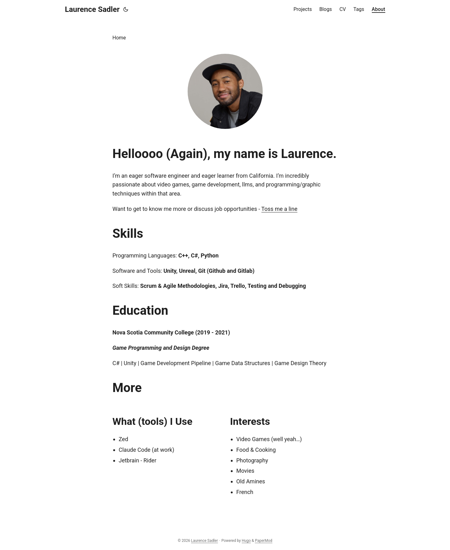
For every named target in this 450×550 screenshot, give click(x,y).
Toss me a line (279, 209)
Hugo (246, 540)
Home (119, 38)
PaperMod (263, 540)
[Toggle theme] (125, 9)
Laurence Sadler (92, 9)
